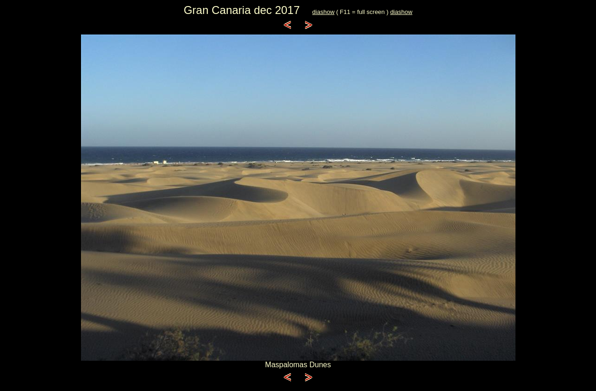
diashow (323, 11)
